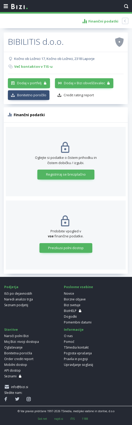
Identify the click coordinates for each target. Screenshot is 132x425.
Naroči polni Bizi (16, 336)
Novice (69, 293)
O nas (68, 336)
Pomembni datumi (78, 322)
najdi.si (58, 419)
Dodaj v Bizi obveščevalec (84, 83)
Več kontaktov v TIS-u (33, 66)
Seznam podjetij (16, 305)
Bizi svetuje (72, 305)
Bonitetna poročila (18, 353)
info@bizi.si (18, 387)
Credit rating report (79, 95)
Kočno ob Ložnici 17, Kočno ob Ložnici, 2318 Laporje (54, 58)
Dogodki (70, 316)
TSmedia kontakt (76, 347)
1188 (85, 419)
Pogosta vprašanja (78, 353)
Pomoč (69, 341)
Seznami (10, 376)
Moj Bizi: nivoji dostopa (21, 341)
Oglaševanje (13, 347)
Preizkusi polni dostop (66, 247)
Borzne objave (75, 299)
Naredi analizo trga (18, 299)
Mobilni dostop (15, 364)
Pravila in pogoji (76, 359)
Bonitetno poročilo (31, 95)
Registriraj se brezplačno (66, 174)
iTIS (72, 419)
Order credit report (18, 359)
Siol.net (42, 419)
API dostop (12, 370)
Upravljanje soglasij (78, 364)
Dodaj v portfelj (29, 83)
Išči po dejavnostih (18, 293)
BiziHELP (70, 311)
